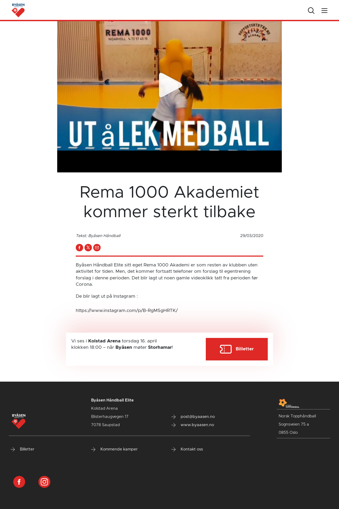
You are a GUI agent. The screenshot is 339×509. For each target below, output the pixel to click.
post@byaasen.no (193, 417)
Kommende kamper (114, 449)
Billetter (22, 449)
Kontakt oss (187, 449)
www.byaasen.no (192, 425)
